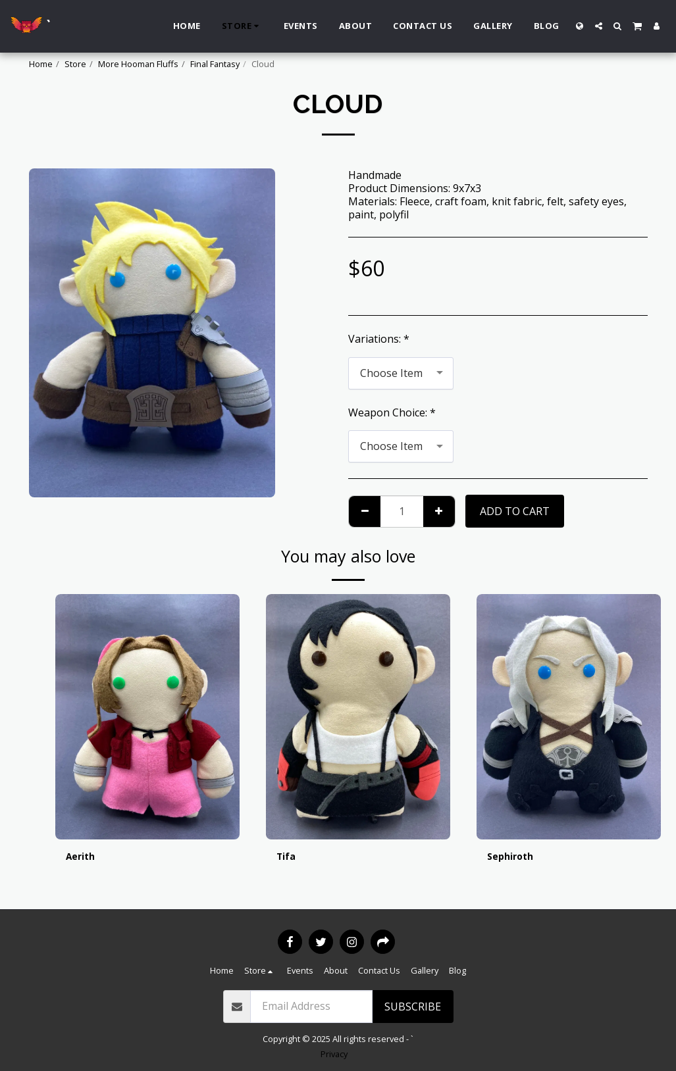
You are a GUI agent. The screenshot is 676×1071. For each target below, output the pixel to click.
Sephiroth (513, 858)
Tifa (287, 858)
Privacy (334, 1054)
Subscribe (412, 1006)
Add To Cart (515, 511)
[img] (147, 716)
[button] (599, 26)
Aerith (82, 858)
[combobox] (401, 373)
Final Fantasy (215, 64)
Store (75, 64)
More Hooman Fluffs (138, 64)
